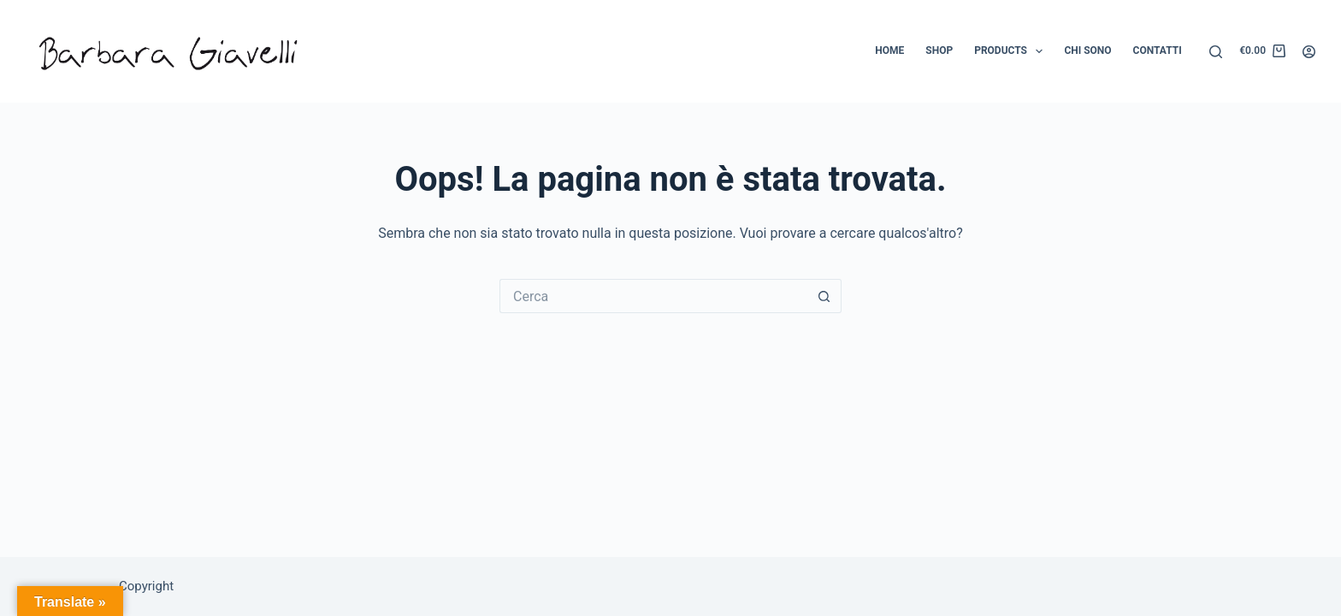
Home (889, 50)
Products (1011, 51)
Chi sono (1087, 50)
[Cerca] (1215, 51)
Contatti (1157, 50)
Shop (939, 50)
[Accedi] (1309, 51)
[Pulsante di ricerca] (824, 296)
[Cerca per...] (653, 296)
